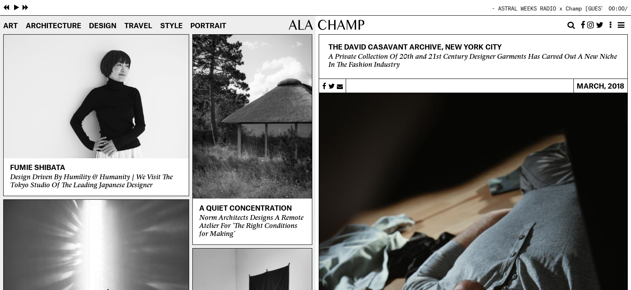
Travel (138, 26)
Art (10, 26)
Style (171, 26)
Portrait (208, 26)
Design (102, 26)
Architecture (53, 26)
